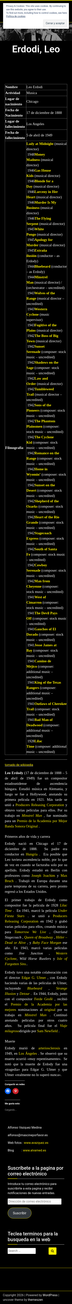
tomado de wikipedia (19, 765)
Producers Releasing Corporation (40, 805)
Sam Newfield (47, 1031)
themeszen (35, 1300)
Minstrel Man (32, 816)
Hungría (31, 854)
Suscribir (19, 1213)
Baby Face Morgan (47, 943)
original (49, 1010)
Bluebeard (42, 266)
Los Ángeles (28, 1053)
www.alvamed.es (34, 1150)
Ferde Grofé (43, 999)
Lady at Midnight (40, 144)
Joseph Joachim (43, 876)
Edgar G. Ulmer (34, 978)
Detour (25, 994)
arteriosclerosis (49, 1048)
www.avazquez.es (36, 1143)
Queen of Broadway (38, 937)
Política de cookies (16, 16)
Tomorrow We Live (30, 932)
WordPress (50, 1295)
